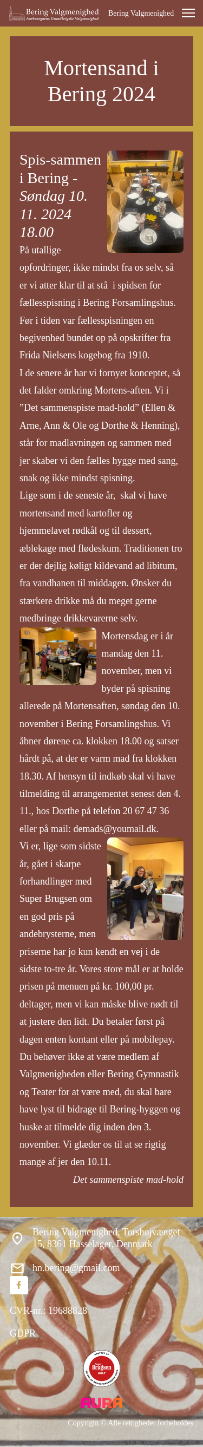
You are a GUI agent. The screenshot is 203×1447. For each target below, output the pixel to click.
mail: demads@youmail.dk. (105, 828)
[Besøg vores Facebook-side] (19, 1285)
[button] (188, 13)
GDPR (23, 1333)
